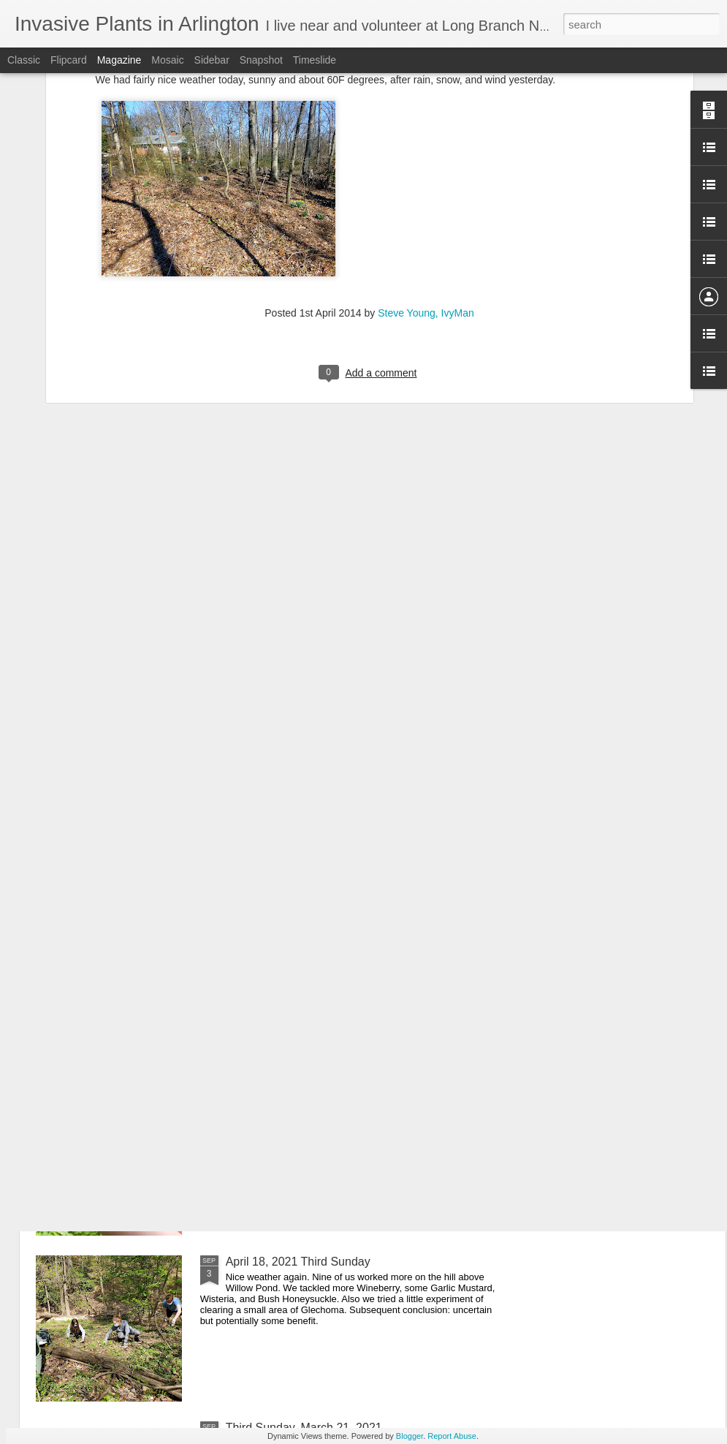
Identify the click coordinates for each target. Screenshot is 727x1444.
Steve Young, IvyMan (426, 179)
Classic (23, 60)
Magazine (119, 60)
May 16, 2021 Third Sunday (297, 1095)
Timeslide (314, 60)
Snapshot (261, 60)
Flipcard (68, 60)
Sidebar (211, 60)
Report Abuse (451, 1436)
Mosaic (167, 60)
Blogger (409, 1436)
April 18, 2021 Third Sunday (298, 1261)
